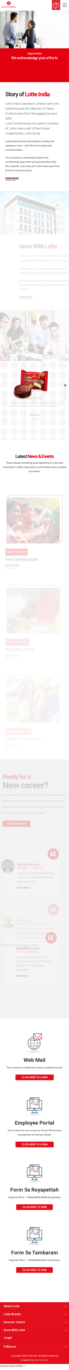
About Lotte (12, 1306)
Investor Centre (14, 1322)
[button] (3, 47)
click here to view (34, 1207)
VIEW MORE (12, 178)
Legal (8, 1337)
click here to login (35, 1077)
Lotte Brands (12, 1314)
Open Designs (41, 1360)
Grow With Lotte (14, 1330)
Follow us (10, 1346)
